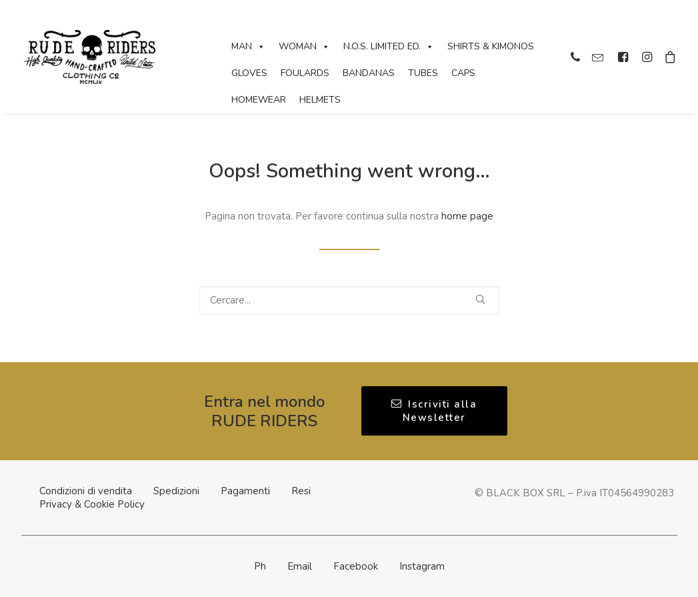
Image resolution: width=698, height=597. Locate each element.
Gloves (249, 73)
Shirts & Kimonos (490, 46)
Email (299, 566)
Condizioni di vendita (85, 491)
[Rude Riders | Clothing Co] (89, 57)
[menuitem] (577, 56)
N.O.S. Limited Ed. (388, 46)
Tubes (423, 73)
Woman (304, 46)
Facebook (355, 566)
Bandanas (369, 73)
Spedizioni (176, 491)
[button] (577, 56)
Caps (463, 73)
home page (467, 216)
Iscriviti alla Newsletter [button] (436, 411)
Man (248, 46)
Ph (260, 566)
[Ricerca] (349, 300)
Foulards (305, 73)
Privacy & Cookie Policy (92, 504)
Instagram (422, 566)
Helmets (320, 99)
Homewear (258, 99)
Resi (301, 491)
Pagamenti (245, 491)
